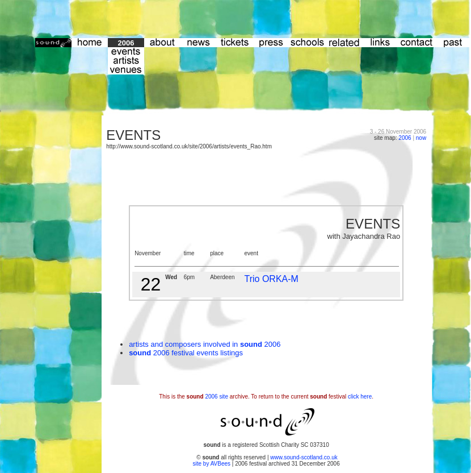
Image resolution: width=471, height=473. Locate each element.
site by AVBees (212, 463)
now (421, 138)
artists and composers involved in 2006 (204, 344)
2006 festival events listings (197, 352)
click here (360, 396)
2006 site (216, 396)
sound (140, 352)
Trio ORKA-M (271, 279)
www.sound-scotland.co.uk (303, 457)
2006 (404, 138)
